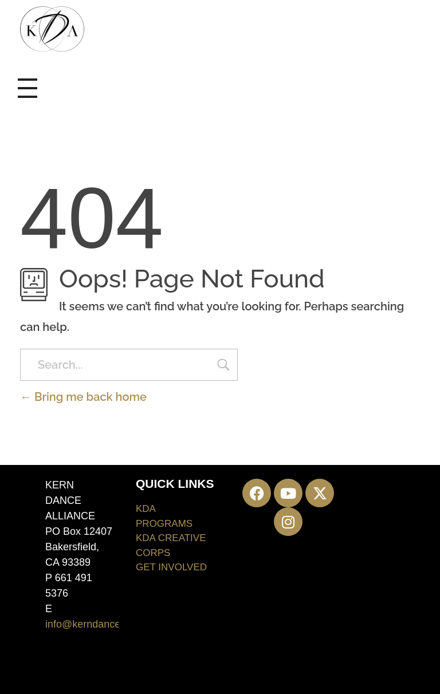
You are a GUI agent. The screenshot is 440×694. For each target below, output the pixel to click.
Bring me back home (83, 397)
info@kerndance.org (91, 624)
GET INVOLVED (171, 567)
